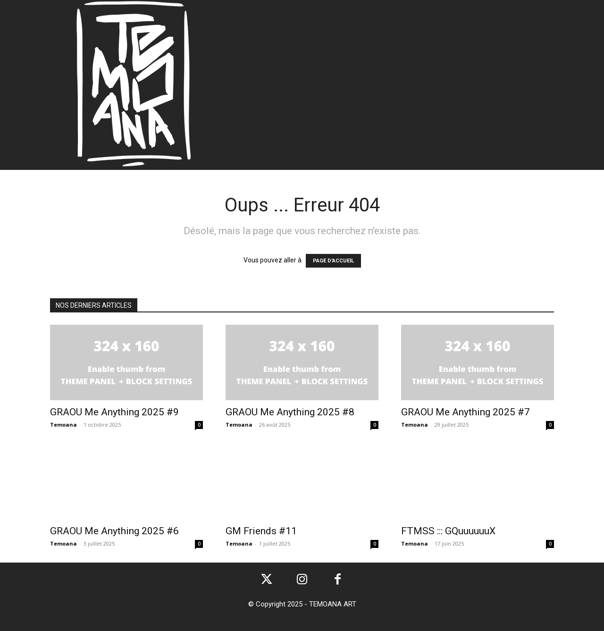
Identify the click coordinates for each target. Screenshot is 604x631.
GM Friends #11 (261, 531)
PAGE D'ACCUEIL (333, 261)
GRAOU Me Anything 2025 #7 (465, 412)
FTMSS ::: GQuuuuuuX (448, 531)
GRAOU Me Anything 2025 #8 (290, 412)
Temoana (63, 424)
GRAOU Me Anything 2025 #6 (114, 531)
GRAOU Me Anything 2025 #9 (114, 412)
